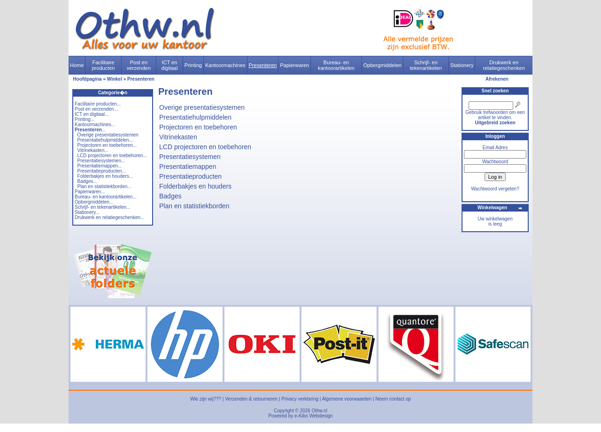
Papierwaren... (90, 191)
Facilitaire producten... (98, 103)
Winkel (114, 79)
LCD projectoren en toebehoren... (112, 155)
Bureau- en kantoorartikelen (336, 65)
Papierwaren (294, 65)
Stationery (462, 65)
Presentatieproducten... (101, 171)
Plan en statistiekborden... (104, 186)
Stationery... (87, 212)
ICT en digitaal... (92, 114)
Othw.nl (319, 410)
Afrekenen (497, 79)
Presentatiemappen (187, 166)
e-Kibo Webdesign (313, 415)
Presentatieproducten (190, 176)
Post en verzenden (139, 65)
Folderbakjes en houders (195, 186)
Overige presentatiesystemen (108, 134)
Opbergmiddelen (382, 65)
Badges (170, 196)
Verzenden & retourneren (251, 399)
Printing (193, 65)
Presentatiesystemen (190, 156)
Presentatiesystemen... (101, 160)
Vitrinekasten (178, 137)
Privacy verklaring (299, 399)
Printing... (84, 119)
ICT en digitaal (170, 65)
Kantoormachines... (95, 124)
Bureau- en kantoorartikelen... (106, 196)
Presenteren (263, 65)
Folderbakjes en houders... (105, 176)
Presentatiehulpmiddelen (195, 117)
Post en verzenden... (96, 109)
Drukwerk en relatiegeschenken (504, 65)
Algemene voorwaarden (347, 399)
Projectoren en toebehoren (198, 127)
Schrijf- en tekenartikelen (426, 65)
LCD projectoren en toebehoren (205, 147)
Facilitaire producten (103, 65)
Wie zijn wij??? (205, 399)
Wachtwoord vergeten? (495, 188)
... (90, 129)
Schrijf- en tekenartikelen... (102, 207)
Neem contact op (393, 399)
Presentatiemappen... (99, 165)
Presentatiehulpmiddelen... (105, 140)
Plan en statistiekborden (194, 206)
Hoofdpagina (87, 79)
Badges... (87, 181)
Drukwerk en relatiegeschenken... (109, 217)
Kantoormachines (225, 65)
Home (77, 65)
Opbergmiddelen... (94, 202)
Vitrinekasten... (92, 150)
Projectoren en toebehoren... (107, 145)
